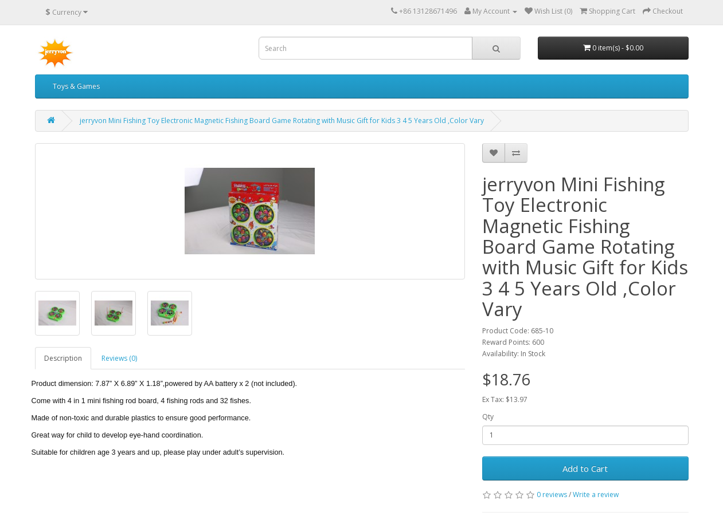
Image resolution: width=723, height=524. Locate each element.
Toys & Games (76, 86)
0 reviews (552, 494)
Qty (488, 416)
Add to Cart (585, 468)
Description (63, 358)
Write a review (596, 494)
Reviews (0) (119, 358)
